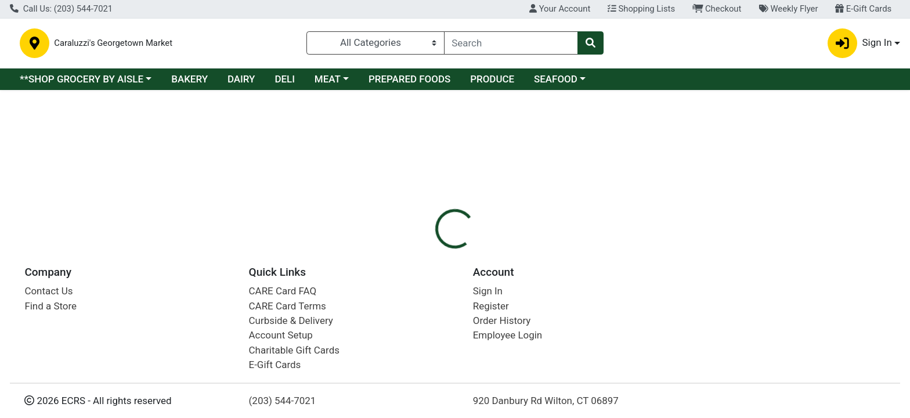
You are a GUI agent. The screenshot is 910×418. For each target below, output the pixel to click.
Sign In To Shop (773, 133)
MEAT (328, 82)
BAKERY (189, 82)
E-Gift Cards (863, 8)
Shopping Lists (641, 8)
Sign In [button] (860, 45)
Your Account (559, 8)
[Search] (511, 44)
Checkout (717, 8)
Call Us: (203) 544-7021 (61, 8)
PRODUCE (492, 82)
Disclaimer (466, 177)
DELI (285, 82)
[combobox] (511, 44)
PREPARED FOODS (409, 82)
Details (411, 177)
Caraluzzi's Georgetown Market (236, 44)
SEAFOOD (555, 82)
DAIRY (241, 82)
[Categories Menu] (375, 44)
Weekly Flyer (788, 8)
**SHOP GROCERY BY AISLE (81, 82)
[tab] (411, 176)
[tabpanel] (644, 228)
